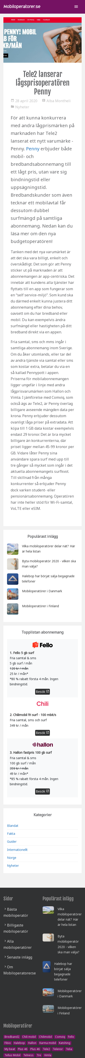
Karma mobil (47, 1043)
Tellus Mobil (12, 1055)
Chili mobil (29, 1037)
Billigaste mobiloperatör (15, 928)
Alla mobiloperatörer (17, 944)
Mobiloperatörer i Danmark (42, 591)
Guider (12, 841)
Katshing (64, 1043)
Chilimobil (45, 1037)
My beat (10, 1049)
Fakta (11, 833)
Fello (71, 1037)
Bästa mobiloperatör (15, 912)
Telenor (58, 1049)
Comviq (60, 1037)
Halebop (19, 1043)
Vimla (47, 1055)
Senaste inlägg (19, 957)
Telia (69, 1049)
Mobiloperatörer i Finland (40, 606)
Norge (11, 857)
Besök (42, 691)
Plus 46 (22, 1049)
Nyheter (13, 865)
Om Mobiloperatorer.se (19, 970)
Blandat (12, 825)
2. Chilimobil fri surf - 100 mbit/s (33, 715)
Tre (39, 1055)
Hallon (32, 1043)
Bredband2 (12, 1037)
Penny (32, 149)
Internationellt (17, 849)
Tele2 (46, 1049)
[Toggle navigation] (76, 7)
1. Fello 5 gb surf (22, 653)
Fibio (8, 1043)
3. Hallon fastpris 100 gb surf (31, 752)
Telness (28, 1055)
